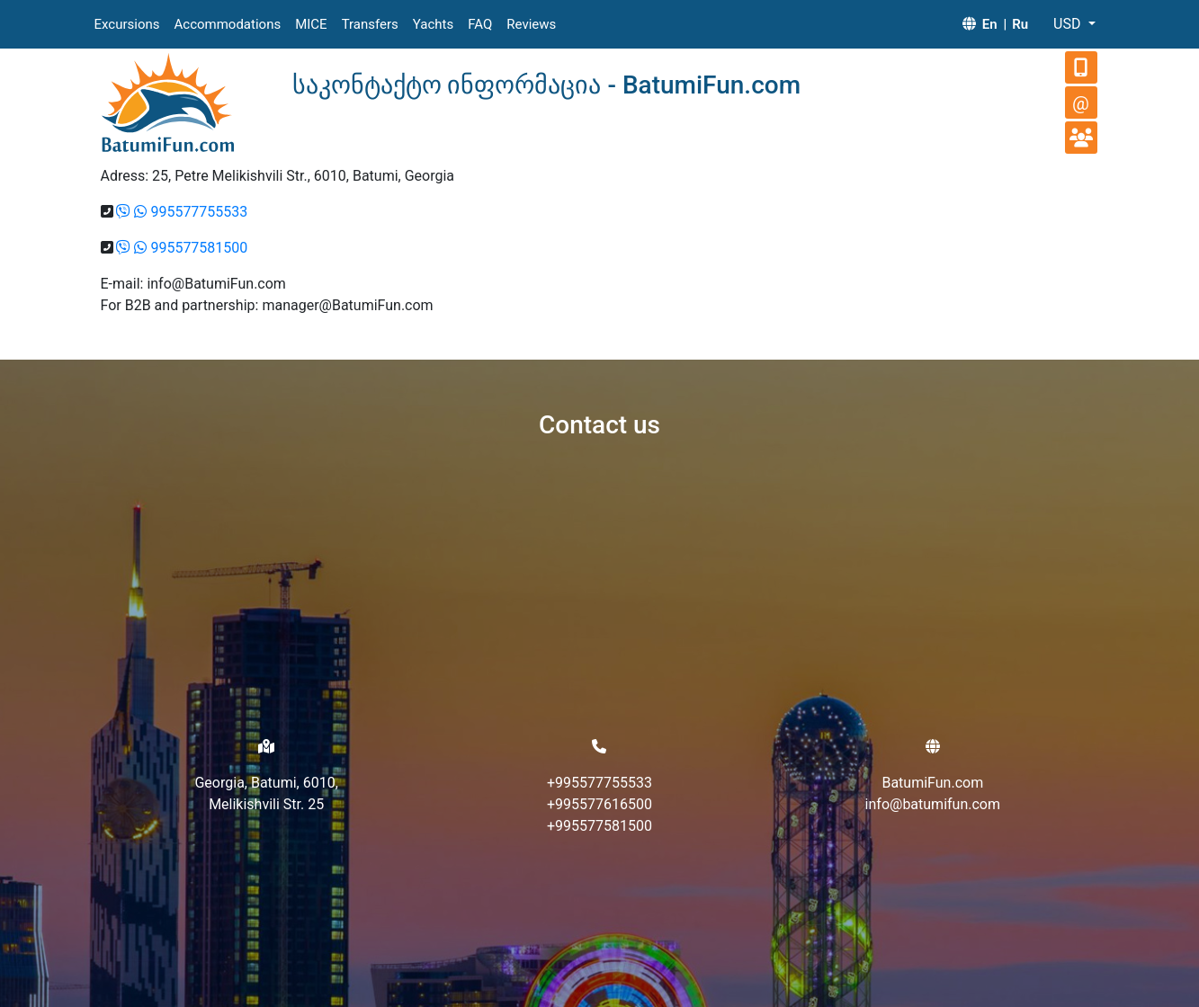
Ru (1020, 24)
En (990, 24)
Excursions (127, 24)
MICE (311, 24)
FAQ (480, 24)
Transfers (370, 24)
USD (1068, 23)
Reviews (531, 24)
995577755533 (198, 211)
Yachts (433, 24)
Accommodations (228, 24)
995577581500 (198, 247)
